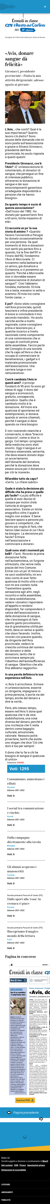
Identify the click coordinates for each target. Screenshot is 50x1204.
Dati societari (7, 1165)
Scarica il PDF (23, 1100)
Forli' (9, 939)
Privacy (23, 1165)
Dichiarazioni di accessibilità (13, 1170)
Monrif (45, 1161)
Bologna (11, 846)
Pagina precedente (26, 1112)
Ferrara (10, 907)
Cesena (10, 875)
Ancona (11, 787)
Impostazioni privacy (36, 1165)
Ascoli (10, 816)
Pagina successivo (24, 1119)
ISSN (16, 1165)
